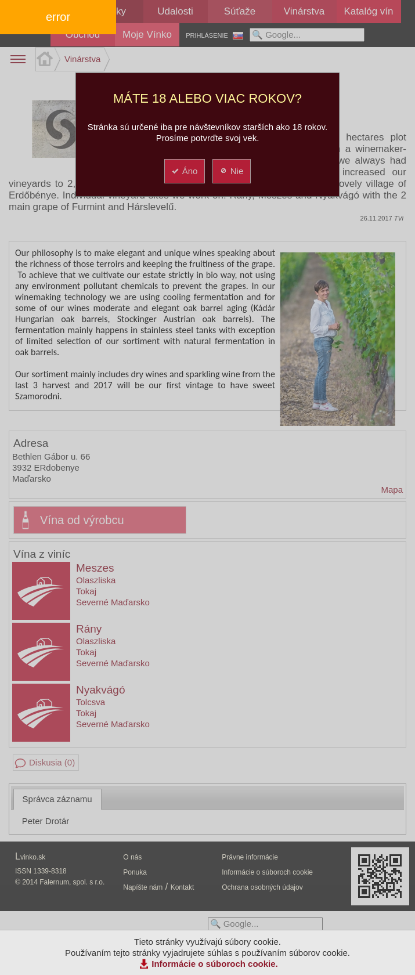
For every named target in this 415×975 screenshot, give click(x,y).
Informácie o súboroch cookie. (214, 964)
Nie (231, 171)
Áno (184, 171)
